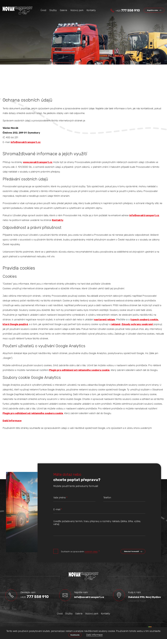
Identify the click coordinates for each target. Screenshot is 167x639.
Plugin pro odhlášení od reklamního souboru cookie (79, 370)
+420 (127, 10)
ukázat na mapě (137, 600)
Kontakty (57, 220)
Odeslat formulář (131, 551)
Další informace (94, 634)
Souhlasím (74, 635)
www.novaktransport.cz (37, 162)
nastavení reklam (104, 319)
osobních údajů (91, 552)
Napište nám (152, 10)
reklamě (115, 324)
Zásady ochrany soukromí (137, 324)
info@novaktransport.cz (26, 142)
